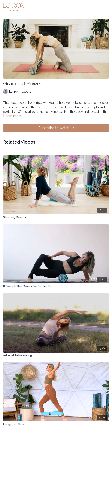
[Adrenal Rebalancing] (56, 355)
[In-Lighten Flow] (56, 424)
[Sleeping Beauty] (56, 217)
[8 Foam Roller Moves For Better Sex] (56, 286)
